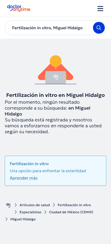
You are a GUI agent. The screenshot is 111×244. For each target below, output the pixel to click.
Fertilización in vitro (74, 205)
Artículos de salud (35, 205)
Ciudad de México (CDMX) (71, 212)
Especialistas (30, 212)
